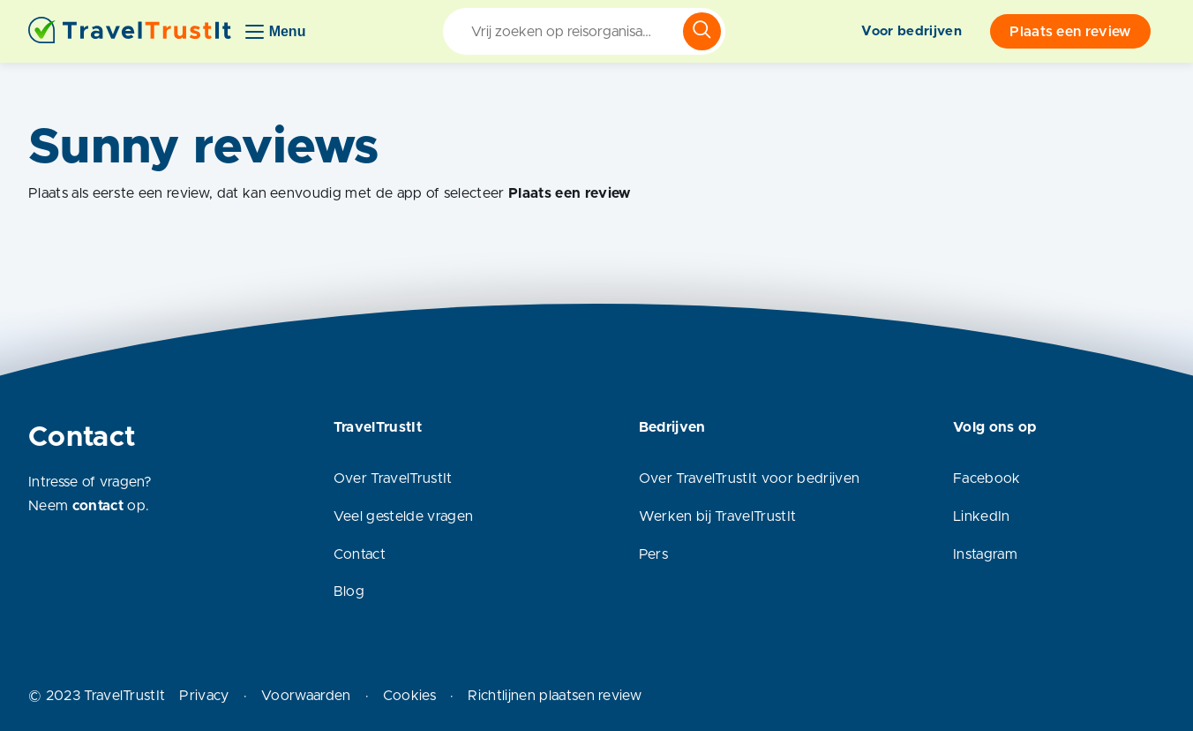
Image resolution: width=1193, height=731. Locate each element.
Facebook (987, 478)
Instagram (985, 554)
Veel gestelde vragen (403, 516)
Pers (653, 554)
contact (98, 506)
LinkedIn (981, 516)
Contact (360, 554)
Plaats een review (1069, 32)
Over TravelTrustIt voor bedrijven (749, 478)
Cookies (409, 696)
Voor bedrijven (911, 31)
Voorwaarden (306, 696)
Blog (349, 591)
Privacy (204, 696)
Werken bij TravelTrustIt (718, 516)
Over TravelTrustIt (393, 478)
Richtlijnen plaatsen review (555, 696)
